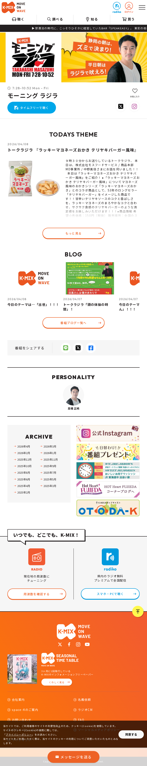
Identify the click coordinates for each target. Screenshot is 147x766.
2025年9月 (50, 466)
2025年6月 (23, 479)
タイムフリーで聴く (34, 108)
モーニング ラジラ (32, 95)
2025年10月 (24, 466)
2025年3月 (50, 486)
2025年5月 (50, 479)
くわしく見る (56, 682)
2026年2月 (23, 453)
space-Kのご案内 (25, 710)
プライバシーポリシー (19, 734)
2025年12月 (24, 459)
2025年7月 (50, 472)
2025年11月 (51, 459)
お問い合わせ (21, 720)
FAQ (81, 720)
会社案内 (18, 699)
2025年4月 (23, 486)
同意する (131, 734)
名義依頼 (84, 699)
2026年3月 (50, 446)
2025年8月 (23, 472)
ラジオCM (85, 710)
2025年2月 (23, 492)
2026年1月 (50, 453)
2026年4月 (23, 446)
